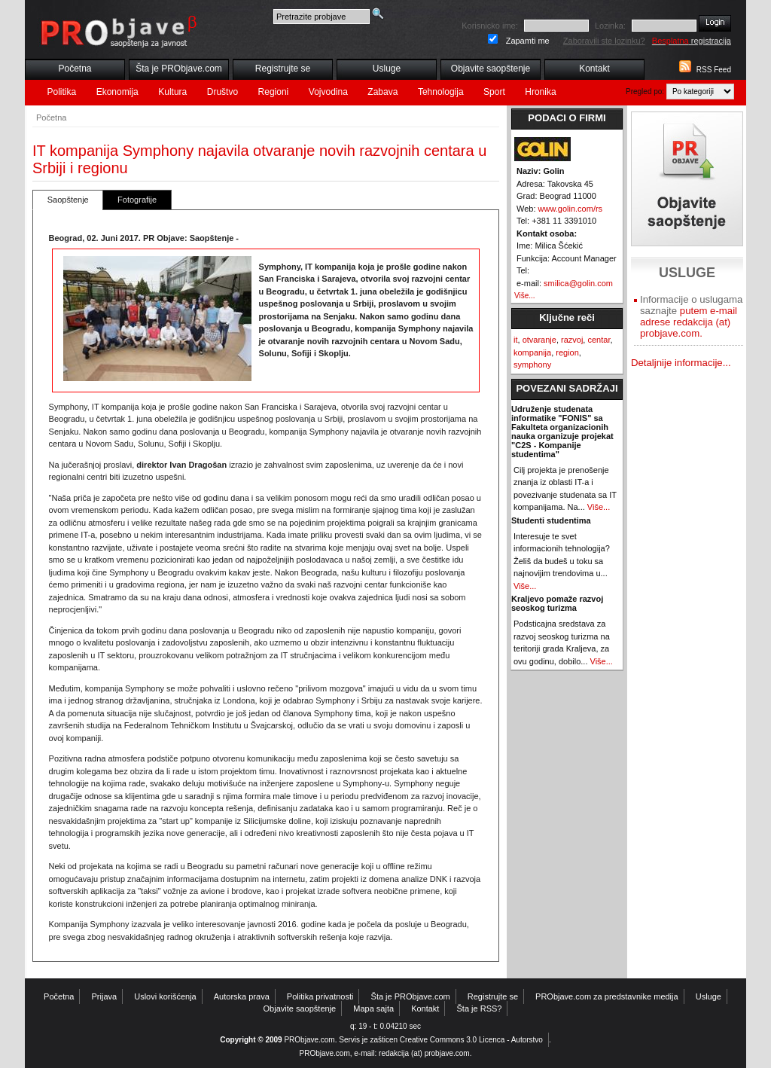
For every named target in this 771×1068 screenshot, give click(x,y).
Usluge (387, 68)
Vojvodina (328, 92)
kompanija (532, 352)
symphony (532, 364)
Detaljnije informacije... (681, 362)
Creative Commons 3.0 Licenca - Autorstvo (471, 1040)
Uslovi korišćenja (165, 996)
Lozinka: (610, 25)
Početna (74, 68)
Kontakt (594, 68)
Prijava (104, 996)
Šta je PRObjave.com (179, 68)
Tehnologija (441, 92)
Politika (62, 92)
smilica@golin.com (578, 283)
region (567, 352)
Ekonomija (117, 92)
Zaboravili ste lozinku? (604, 40)
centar (598, 339)
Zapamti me (528, 40)
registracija (691, 40)
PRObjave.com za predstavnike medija (606, 996)
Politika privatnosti (320, 996)
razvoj (572, 339)
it (515, 339)
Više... (524, 295)
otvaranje (539, 339)
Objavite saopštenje (490, 68)
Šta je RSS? (479, 1008)
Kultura (172, 92)
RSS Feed (713, 70)
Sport (494, 92)
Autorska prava (242, 996)
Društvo (222, 92)
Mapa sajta (373, 1008)
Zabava (382, 92)
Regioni (273, 92)
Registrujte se (282, 68)
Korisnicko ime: (490, 25)
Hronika (540, 92)
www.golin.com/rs (570, 208)
